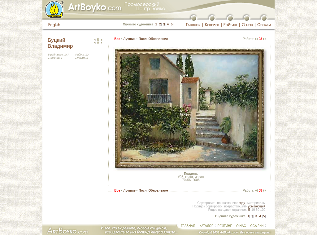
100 (262, 209)
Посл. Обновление (153, 39)
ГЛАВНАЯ (188, 226)
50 (257, 209)
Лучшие (129, 39)
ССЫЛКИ (256, 226)
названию (229, 203)
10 (253, 209)
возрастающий (235, 206)
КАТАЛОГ (206, 226)
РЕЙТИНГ (225, 226)
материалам (256, 203)
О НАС (241, 226)
